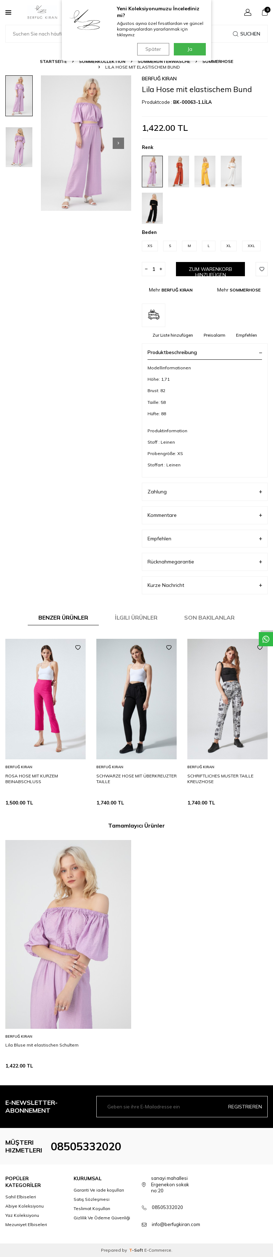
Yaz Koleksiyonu (22, 1215)
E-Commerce (157, 1250)
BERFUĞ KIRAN (159, 78)
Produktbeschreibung (205, 352)
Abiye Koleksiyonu (24, 1206)
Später (152, 49)
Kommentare (205, 515)
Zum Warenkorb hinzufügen (210, 271)
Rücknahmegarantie (205, 561)
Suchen (246, 34)
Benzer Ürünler (63, 617)
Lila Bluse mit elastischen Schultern (42, 1045)
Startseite (53, 61)
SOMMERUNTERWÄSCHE (164, 61)
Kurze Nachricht (205, 585)
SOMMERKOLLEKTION (102, 61)
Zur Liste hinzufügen (172, 335)
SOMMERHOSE (217, 61)
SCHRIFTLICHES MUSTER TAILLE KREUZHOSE (220, 778)
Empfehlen (246, 335)
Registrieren (245, 1106)
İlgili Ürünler (136, 617)
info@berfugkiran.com (176, 1224)
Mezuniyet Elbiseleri (26, 1224)
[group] (86, 143)
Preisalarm (214, 335)
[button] (118, 143)
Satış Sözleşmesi (91, 1199)
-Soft (136, 1250)
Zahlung (205, 491)
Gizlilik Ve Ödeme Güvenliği (102, 1217)
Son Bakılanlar (209, 617)
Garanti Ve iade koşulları (99, 1190)
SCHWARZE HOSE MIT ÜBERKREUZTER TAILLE (136, 778)
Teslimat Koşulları (92, 1208)
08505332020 (86, 1146)
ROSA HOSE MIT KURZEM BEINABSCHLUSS (31, 778)
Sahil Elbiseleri (20, 1196)
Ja (190, 49)
